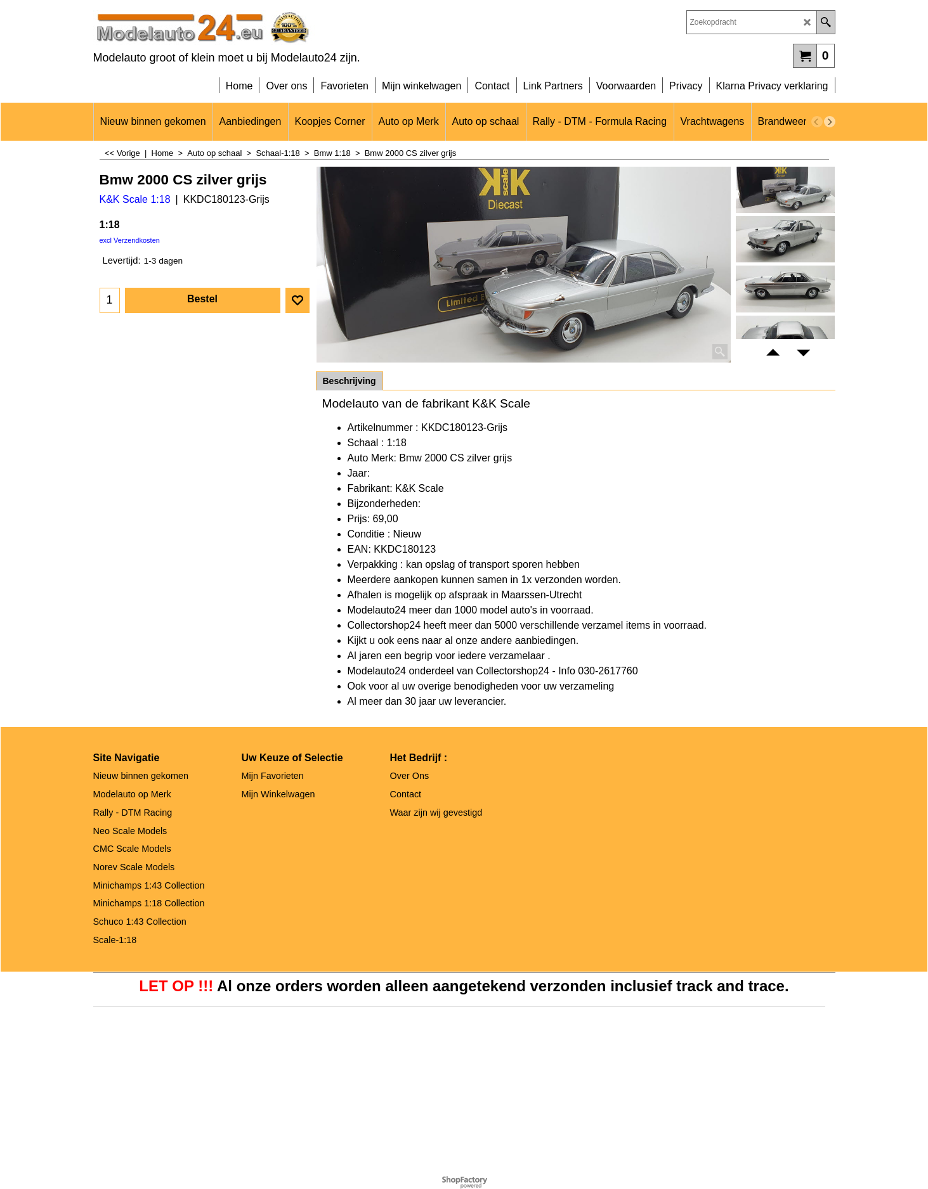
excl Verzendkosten (130, 240)
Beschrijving (349, 381)
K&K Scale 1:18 (135, 199)
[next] (829, 121)
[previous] (817, 121)
